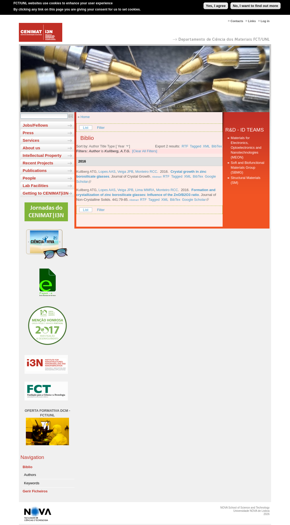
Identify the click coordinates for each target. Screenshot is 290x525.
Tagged (195, 146)
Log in (265, 21)
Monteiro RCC (146, 172)
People (29, 178)
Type (111, 146)
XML (206, 146)
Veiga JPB (125, 172)
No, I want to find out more (255, 4)
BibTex (217, 146)
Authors (30, 475)
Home (85, 117)
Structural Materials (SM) (245, 180)
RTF (185, 146)
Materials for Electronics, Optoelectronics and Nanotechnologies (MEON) (246, 147)
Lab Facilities (35, 185)
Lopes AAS (106, 172)
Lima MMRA (144, 190)
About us (31, 148)
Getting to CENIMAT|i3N (45, 193)
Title (103, 146)
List (85, 128)
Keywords (31, 483)
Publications (35, 170)
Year (121, 146)
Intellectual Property (42, 155)
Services (31, 140)
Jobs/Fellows (35, 125)
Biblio (27, 467)
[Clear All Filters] (144, 151)
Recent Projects (38, 163)
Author (94, 146)
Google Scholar (194, 200)
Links (252, 21)
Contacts (236, 21)
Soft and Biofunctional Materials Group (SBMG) (247, 167)
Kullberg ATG (86, 172)
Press (28, 132)
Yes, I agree (216, 4)
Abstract (156, 176)
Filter (101, 128)
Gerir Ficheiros (35, 491)
